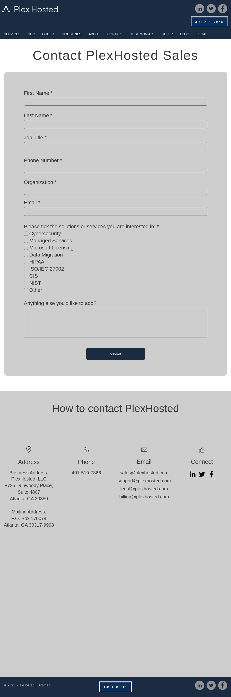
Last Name (36, 115)
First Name (36, 93)
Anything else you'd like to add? (60, 303)
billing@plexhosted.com (144, 496)
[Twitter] (211, 8)
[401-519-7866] (209, 21)
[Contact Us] (115, 686)
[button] (12, 34)
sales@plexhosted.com (144, 472)
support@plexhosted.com (144, 480)
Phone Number (41, 160)
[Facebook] (222, 8)
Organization (38, 182)
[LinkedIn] (199, 8)
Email (30, 202)
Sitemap (44, 685)
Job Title (33, 137)
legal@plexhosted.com (144, 488)
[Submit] (115, 354)
